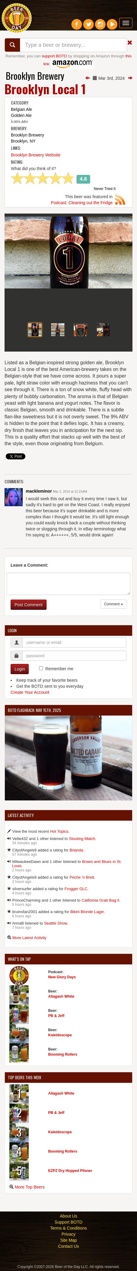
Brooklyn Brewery (35, 75)
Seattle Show (55, 923)
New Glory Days (62, 977)
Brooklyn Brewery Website (35, 155)
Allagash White (61, 996)
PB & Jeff (56, 1016)
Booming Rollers (62, 1054)
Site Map (68, 1240)
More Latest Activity (29, 937)
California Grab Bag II (100, 900)
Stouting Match (82, 838)
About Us (68, 1216)
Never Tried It (105, 189)
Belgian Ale (21, 109)
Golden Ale (21, 115)
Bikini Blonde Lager (87, 911)
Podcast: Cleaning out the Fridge (82, 202)
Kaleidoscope (60, 1035)
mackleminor (39, 491)
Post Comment (29, 604)
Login (20, 669)
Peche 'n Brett (82, 877)
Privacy (69, 1234)
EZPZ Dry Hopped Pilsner (70, 1171)
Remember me (59, 668)
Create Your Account (30, 692)
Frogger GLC (75, 888)
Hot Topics (59, 831)
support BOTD (54, 56)
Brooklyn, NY (23, 141)
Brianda (76, 850)
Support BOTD (69, 1222)
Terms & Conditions (68, 1228)
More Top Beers (30, 1187)
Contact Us (68, 1246)
